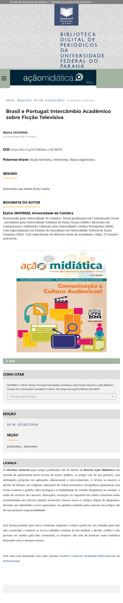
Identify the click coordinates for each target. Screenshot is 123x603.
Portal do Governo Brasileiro (28, 2)
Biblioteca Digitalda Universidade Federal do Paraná (82, 50)
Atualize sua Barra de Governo (71, 2)
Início (10, 100)
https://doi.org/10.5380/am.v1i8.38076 (36, 149)
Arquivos (24, 100)
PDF (11, 361)
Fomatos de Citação (23, 396)
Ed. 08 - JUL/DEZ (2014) (49, 100)
